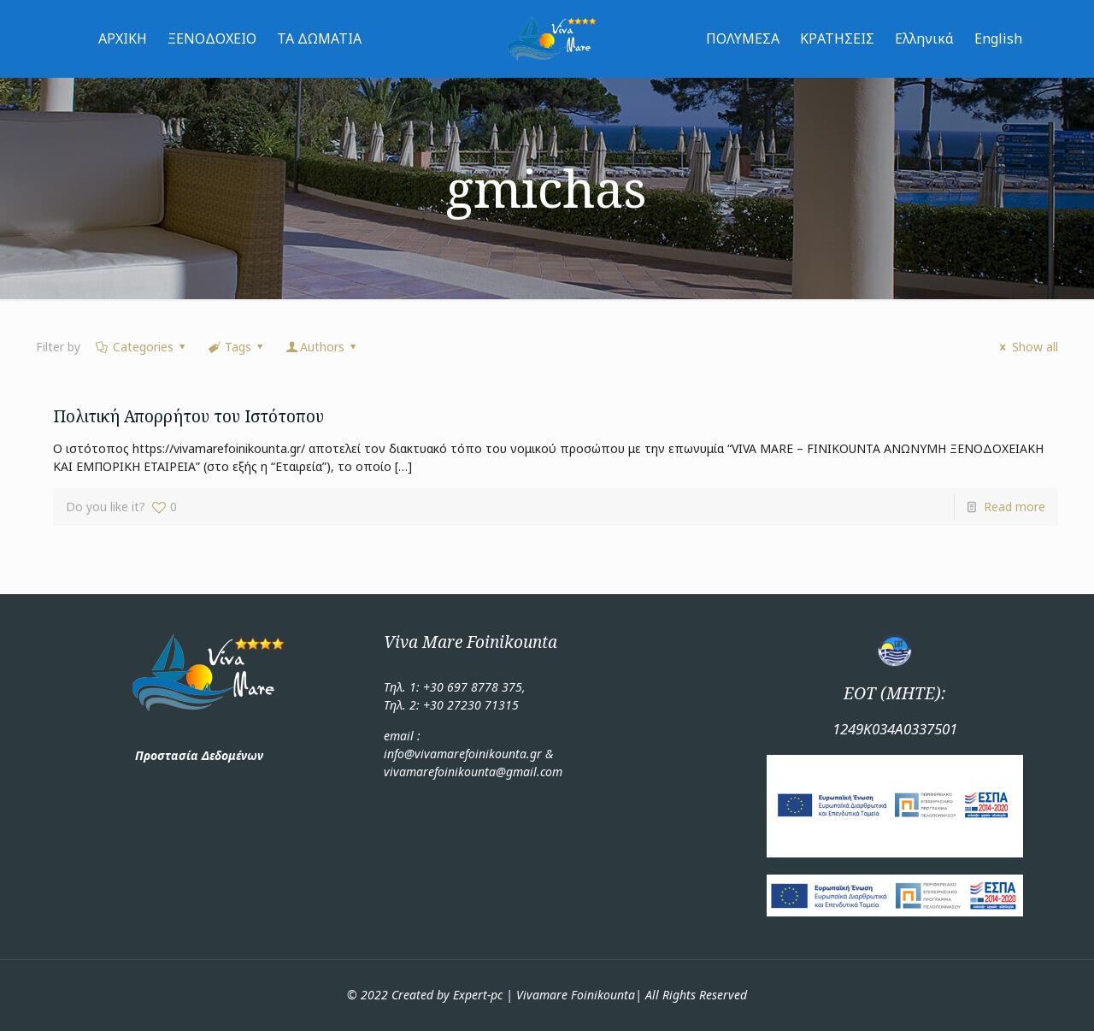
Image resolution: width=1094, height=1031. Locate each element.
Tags (236, 347)
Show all (1026, 347)
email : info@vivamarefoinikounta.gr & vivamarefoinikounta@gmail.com (473, 754)
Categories (141, 347)
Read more (1014, 506)
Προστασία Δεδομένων (199, 755)
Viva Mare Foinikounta (470, 642)
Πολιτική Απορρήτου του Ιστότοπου (190, 416)
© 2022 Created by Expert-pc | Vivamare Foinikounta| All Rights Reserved (547, 995)
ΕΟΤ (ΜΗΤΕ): (894, 693)
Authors (323, 347)
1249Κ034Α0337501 (894, 729)
